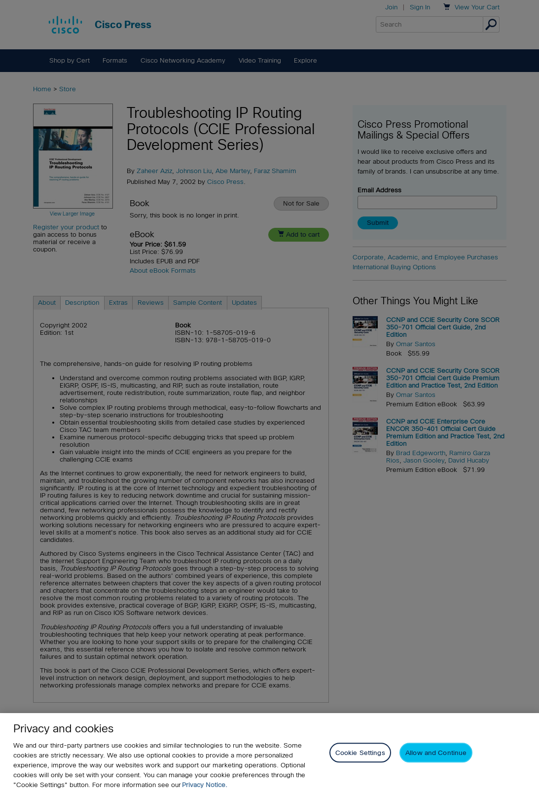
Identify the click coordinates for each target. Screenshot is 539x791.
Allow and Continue (436, 761)
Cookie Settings (360, 761)
